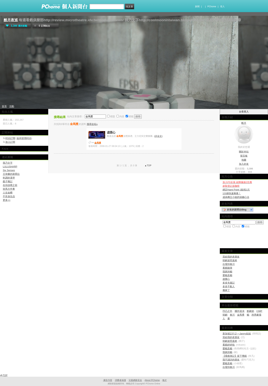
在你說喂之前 (10, 185)
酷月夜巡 (11, 20)
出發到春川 (229, 264)
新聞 (197, 6)
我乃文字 (7, 162)
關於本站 (244, 151)
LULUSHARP (10, 166)
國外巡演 (239, 311)
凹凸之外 (227, 311)
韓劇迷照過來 (230, 260)
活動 (11, 106)
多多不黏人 (229, 286)
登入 (222, 6)
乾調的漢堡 (9, 177)
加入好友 (244, 164)
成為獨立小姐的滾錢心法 (236, 197)
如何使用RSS (24, 138)
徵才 (164, 380)
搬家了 (226, 290)
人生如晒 (7, 192)
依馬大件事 (9, 189)
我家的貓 (227, 271)
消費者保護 (120, 380)
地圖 (243, 159)
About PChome (152, 380)
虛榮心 (111, 132)
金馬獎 (240, 314)
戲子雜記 (7, 181)
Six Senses (9, 170)
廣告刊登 (107, 380)
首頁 (4, 106)
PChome (211, 6)
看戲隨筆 (227, 267)
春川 (232, 314)
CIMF (259, 311)
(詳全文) (158, 136)
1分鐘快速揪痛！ (232, 193)
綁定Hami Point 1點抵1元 (236, 189)
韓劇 (225, 314)
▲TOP (147, 165)
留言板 (244, 155)
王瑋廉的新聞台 (11, 174)
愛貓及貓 (227, 275)
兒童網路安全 (135, 380)
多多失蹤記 (229, 282)
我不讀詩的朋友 (231, 359)
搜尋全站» (92, 124)
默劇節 (250, 311)
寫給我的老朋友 (231, 256)
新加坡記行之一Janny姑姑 (237, 333)
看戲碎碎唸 (229, 344)
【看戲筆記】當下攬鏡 (235, 356)
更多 (6, 200)
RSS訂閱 (10, 138)
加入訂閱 (10, 142)
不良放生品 (9, 196)
